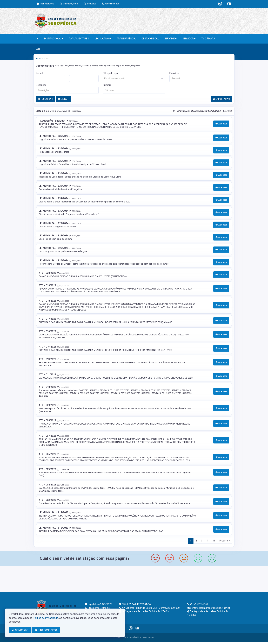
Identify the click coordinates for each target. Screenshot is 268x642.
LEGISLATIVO (103, 38)
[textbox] (134, 78)
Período (40, 73)
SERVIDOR (189, 38)
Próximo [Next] (224, 540)
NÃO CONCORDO (46, 630)
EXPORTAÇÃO (221, 99)
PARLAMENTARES (79, 38)
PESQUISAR (45, 99)
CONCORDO (20, 630)
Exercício (174, 73)
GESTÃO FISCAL (150, 38)
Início (38, 58)
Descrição (41, 85)
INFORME (171, 38)
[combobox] (134, 78)
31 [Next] (213, 540)
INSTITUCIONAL (53, 38)
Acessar (221, 123)
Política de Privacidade (45, 617)
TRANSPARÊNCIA (126, 38)
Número (107, 85)
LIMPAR (63, 99)
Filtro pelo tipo (110, 73)
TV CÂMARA (208, 38)
